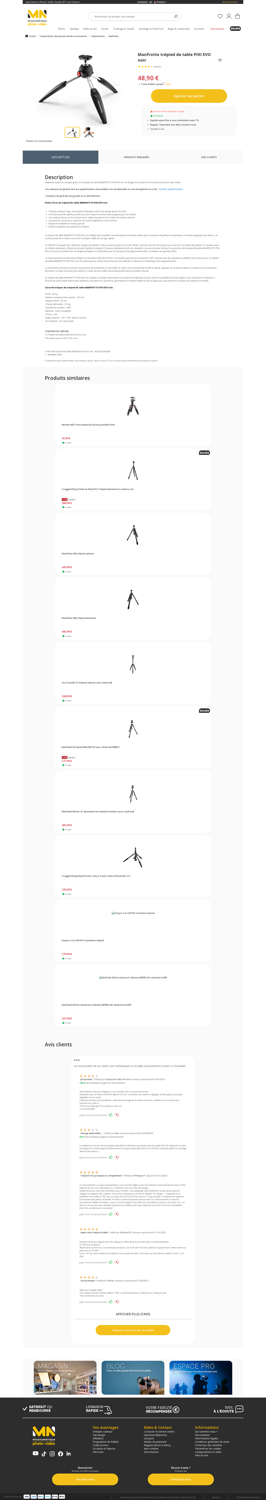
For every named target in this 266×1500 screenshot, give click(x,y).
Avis (209, 157)
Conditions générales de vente (212, 1441)
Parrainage (99, 1435)
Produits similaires (136, 157)
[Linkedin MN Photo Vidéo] (68, 1453)
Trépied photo (98, 36)
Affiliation (98, 1438)
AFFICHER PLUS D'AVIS (133, 1314)
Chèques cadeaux (103, 1431)
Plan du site (201, 1455)
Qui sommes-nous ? (206, 1431)
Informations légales (206, 1438)
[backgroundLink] (11, 750)
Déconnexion (151, 1452)
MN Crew (98, 1452)
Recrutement (202, 1435)
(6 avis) (157, 66)
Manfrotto (113, 36)
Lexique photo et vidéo (208, 1452)
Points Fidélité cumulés (152, 84)
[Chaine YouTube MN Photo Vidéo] (35, 1453)
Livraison (149, 1438)
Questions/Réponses (155, 1435)
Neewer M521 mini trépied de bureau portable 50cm (88, 424)
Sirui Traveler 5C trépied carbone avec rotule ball (87, 682)
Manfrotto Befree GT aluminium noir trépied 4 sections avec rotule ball (98, 811)
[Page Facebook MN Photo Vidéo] (60, 1454)
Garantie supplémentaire (171, 189)
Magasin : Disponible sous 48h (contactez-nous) (173, 124)
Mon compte (151, 1448)
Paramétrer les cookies (208, 1448)
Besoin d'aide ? (230, 2)
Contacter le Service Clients (159, 1431)
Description (61, 157)
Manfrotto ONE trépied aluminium (79, 618)
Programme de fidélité (106, 1441)
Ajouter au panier (189, 95)
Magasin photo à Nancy (157, 1445)
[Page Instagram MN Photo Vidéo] (52, 1454)
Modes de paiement (155, 1441)
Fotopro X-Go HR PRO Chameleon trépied (83, 940)
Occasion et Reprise (104, 1448)
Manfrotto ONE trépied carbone (78, 553)
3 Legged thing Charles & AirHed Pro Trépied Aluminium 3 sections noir (98, 489)
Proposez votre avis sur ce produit (133, 1330)
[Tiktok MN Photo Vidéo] (44, 1454)
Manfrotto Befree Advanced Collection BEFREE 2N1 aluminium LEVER (96, 1005)
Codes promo (100, 1445)
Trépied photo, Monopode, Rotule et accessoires (63, 36)
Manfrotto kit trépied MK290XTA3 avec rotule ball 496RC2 (91, 747)
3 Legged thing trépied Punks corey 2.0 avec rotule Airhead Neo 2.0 (96, 876)
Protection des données (208, 1445)
